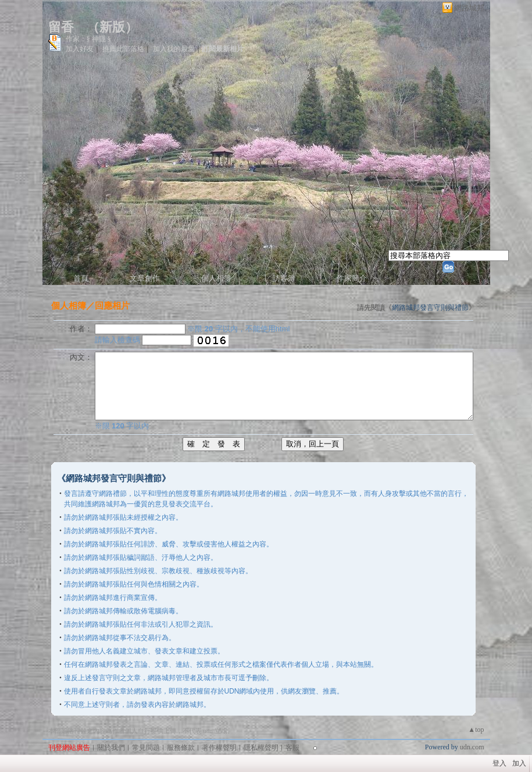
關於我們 (111, 748)
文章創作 (145, 278)
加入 (519, 763)
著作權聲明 (219, 748)
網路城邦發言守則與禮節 (430, 307)
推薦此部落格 (123, 49)
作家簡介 (352, 278)
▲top (476, 729)
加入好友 (80, 49)
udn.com (472, 747)
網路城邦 (469, 7)
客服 (292, 748)
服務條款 (181, 748)
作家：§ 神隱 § (88, 39)
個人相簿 (216, 278)
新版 (112, 27)
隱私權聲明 (261, 748)
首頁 (80, 278)
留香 (61, 27)
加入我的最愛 (174, 49)
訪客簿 (284, 278)
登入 (499, 763)
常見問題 (146, 748)
